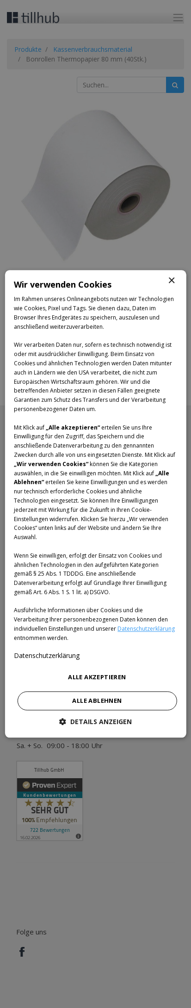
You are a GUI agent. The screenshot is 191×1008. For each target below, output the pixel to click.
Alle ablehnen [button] (97, 701)
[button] (95, 722)
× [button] (171, 280)
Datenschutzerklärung (146, 629)
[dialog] (95, 504)
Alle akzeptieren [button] (97, 677)
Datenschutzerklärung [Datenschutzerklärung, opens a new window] (47, 655)
